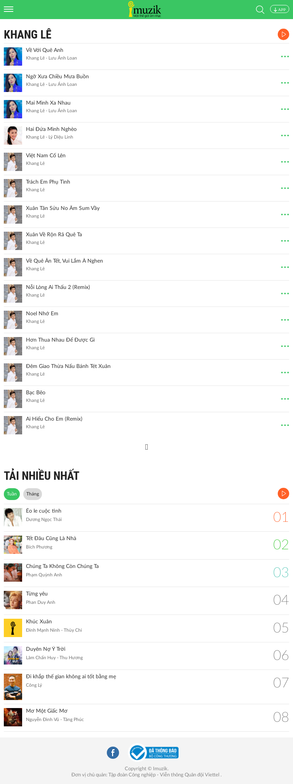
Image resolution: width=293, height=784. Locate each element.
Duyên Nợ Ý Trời (45, 649)
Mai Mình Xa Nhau (48, 103)
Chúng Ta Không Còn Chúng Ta (62, 566)
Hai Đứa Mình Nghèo (51, 129)
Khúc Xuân (39, 621)
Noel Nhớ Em (42, 313)
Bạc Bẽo (35, 392)
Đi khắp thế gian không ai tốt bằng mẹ (71, 676)
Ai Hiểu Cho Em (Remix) (54, 419)
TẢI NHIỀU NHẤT (41, 475)
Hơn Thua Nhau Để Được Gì (60, 340)
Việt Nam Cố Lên (46, 155)
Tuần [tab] (12, 494)
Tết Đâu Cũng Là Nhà (51, 538)
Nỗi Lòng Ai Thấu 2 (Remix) (58, 287)
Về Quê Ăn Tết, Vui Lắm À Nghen (64, 261)
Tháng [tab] (32, 494)
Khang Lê (28, 34)
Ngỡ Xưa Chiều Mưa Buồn (57, 76)
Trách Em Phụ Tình (48, 182)
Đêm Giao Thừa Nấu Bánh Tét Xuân (68, 366)
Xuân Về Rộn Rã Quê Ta (54, 234)
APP (280, 9)
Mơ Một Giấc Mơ (47, 711)
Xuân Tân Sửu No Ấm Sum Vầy (63, 208)
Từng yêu (37, 594)
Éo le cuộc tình (43, 511)
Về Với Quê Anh (44, 50)
